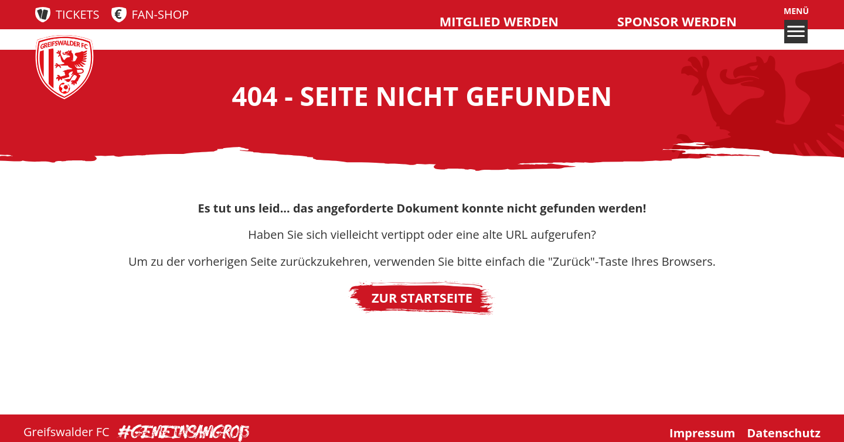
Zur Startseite (422, 297)
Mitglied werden (499, 21)
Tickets (78, 14)
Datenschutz (784, 432)
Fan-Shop (160, 14)
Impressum (702, 432)
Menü (796, 24)
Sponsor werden (677, 21)
